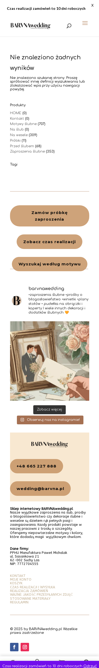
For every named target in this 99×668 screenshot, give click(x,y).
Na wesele (19, 135)
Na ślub (17, 129)
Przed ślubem (22, 146)
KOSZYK (16, 583)
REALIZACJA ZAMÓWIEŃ (29, 591)
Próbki (15, 140)
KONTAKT (18, 576)
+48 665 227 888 (36, 466)
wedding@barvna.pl (40, 488)
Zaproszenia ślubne (27, 151)
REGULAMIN (19, 602)
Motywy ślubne (23, 124)
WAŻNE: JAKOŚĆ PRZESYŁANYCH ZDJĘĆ (41, 594)
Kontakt (17, 119)
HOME (15, 113)
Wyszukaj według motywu (49, 263)
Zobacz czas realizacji (49, 241)
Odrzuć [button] (90, 666)
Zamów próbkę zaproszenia (49, 216)
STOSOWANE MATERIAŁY (30, 598)
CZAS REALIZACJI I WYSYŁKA (32, 587)
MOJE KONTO (20, 579)
